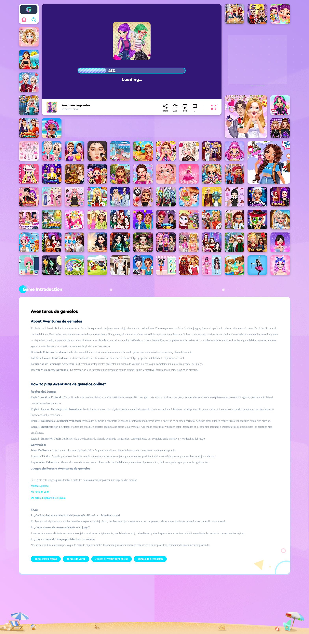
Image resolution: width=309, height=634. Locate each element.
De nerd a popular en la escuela (48, 497)
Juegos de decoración (150, 558)
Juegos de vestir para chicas (111, 558)
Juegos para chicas (46, 558)
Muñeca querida (40, 485)
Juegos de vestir (76, 558)
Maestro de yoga (40, 491)
